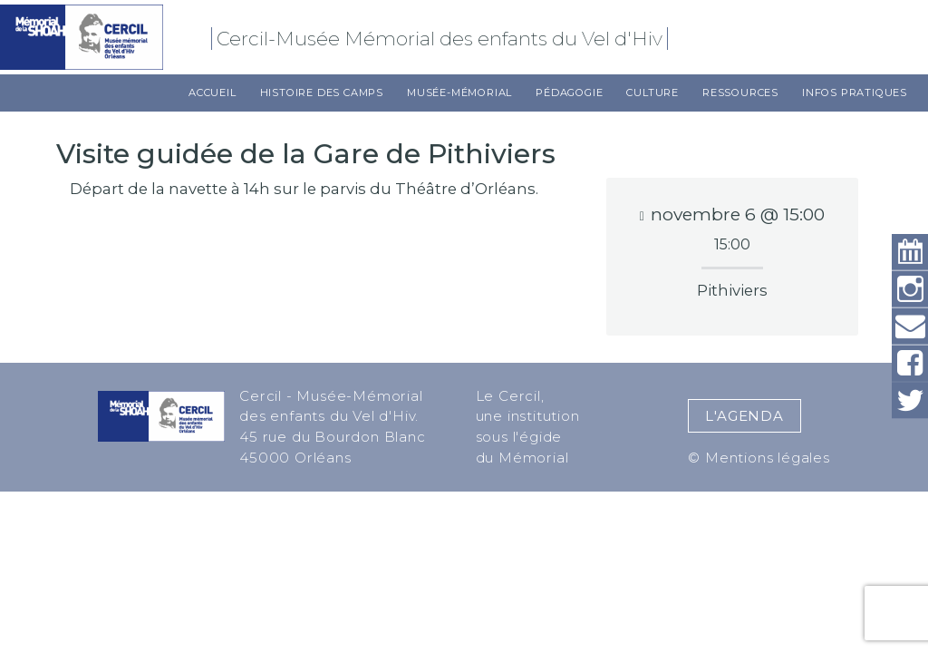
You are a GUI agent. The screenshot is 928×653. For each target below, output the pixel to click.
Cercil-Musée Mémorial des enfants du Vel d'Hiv (442, 38)
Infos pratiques (854, 92)
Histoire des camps (321, 92)
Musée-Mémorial (459, 92)
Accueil (212, 92)
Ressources (740, 92)
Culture (652, 92)
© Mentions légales (758, 457)
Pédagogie (569, 92)
